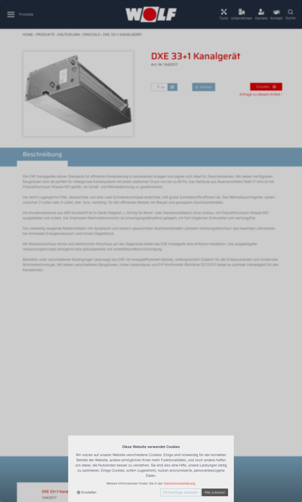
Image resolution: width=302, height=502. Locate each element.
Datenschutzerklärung (179, 483)
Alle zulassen (215, 492)
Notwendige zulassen (180, 492)
